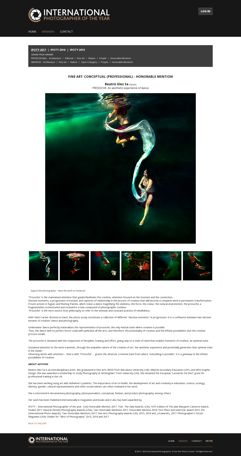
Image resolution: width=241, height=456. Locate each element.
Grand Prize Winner (42, 54)
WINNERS (48, 31)
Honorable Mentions (120, 58)
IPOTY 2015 (77, 50)
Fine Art (81, 58)
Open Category (89, 62)
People (102, 58)
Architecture (55, 58)
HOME (32, 31)
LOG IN (205, 11)
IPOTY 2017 (38, 50)
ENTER (209, 440)
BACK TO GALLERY (37, 423)
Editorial (69, 58)
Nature (91, 58)
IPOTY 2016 (58, 50)
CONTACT (66, 31)
